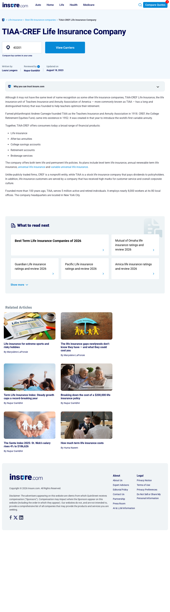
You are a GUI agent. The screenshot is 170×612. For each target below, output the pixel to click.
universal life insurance (31, 167)
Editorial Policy (120, 396)
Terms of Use (143, 391)
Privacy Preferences (147, 396)
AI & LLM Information (124, 415)
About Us (117, 387)
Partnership (119, 405)
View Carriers (65, 47)
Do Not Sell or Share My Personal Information (149, 403)
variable (56, 167)
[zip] (22, 47)
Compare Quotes (155, 4)
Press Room (119, 410)
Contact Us (118, 401)
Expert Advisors (121, 391)
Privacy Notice (144, 387)
